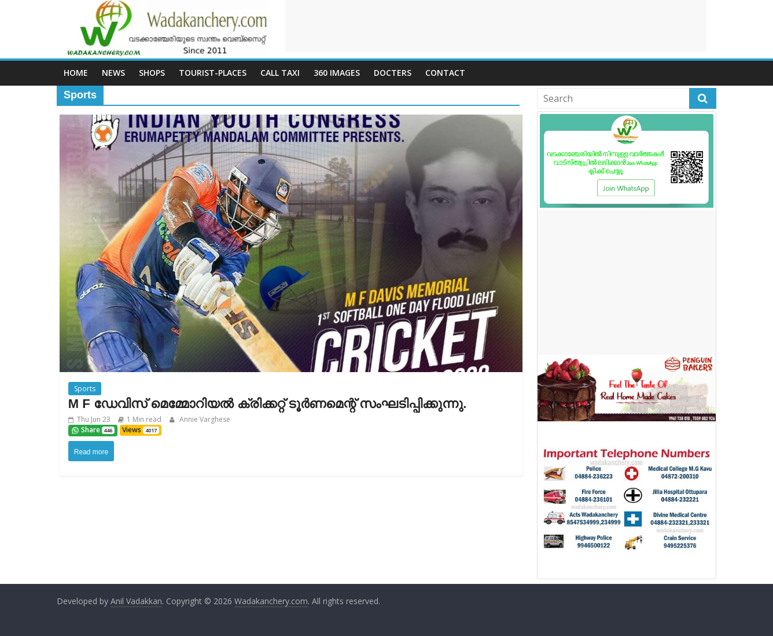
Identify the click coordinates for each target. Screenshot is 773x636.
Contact (445, 72)
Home (76, 72)
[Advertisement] (495, 26)
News (113, 72)
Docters (392, 72)
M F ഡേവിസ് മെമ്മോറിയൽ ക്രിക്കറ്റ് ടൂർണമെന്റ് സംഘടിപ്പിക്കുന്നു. (267, 403)
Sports (84, 389)
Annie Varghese (204, 419)
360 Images (337, 72)
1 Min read (144, 419)
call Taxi (280, 72)
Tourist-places (212, 72)
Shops (152, 72)
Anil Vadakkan (136, 600)
